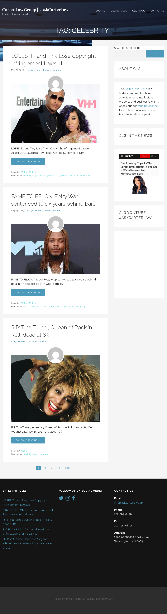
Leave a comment (52, 70)
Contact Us (157, 10)
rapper (79, 175)
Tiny (88, 175)
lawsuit (71, 175)
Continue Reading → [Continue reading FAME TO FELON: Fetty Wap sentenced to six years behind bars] (28, 292)
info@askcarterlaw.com (128, 502)
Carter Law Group (136, 88)
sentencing (80, 306)
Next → (69, 467)
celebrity (27, 175)
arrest (25, 306)
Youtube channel (147, 105)
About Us (99, 10)
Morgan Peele (33, 70)
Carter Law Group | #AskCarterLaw (35, 9)
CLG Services (119, 10)
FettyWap (55, 306)
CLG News (138, 10)
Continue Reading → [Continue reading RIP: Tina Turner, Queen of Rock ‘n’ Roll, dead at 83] (28, 440)
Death (35, 454)
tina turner (43, 454)
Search (155, 54)
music (64, 306)
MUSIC (24, 172)
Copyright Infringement (43, 175)
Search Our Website (127, 48)
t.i (84, 175)
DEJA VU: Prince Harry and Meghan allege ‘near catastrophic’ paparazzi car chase (27, 543)
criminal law (44, 306)
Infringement (61, 175)
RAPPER (32, 172)
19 (58, 467)
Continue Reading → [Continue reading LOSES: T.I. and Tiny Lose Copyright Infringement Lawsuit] (28, 161)
